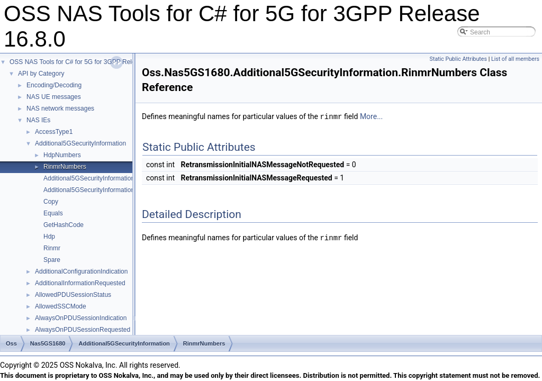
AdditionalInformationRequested (80, 283)
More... (371, 116)
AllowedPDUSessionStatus (73, 294)
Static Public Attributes (458, 59)
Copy (50, 201)
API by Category (41, 73)
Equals (53, 213)
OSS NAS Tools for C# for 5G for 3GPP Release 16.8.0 (87, 62)
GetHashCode (63, 225)
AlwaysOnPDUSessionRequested (82, 329)
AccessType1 (54, 131)
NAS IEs (38, 120)
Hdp (49, 236)
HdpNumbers (62, 155)
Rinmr (51, 248)
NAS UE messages (53, 97)
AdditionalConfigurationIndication (81, 271)
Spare (51, 260)
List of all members (515, 59)
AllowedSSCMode (60, 306)
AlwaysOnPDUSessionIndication (81, 318)
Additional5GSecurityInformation (80, 143)
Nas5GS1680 (48, 343)
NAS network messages (60, 108)
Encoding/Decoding (54, 85)
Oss (11, 343)
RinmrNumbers (64, 166)
